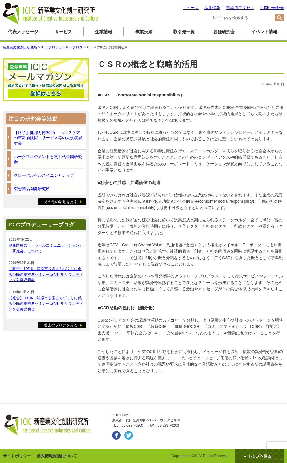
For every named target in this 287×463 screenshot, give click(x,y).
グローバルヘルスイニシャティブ (44, 175)
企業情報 (103, 31)
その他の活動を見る (60, 202)
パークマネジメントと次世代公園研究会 (48, 159)
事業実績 (143, 31)
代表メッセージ (23, 31)
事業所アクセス (240, 7)
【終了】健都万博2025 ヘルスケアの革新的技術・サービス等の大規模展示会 (48, 137)
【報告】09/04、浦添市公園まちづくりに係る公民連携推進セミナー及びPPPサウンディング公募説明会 (46, 303)
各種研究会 (224, 31)
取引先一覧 (184, 31)
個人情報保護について (57, 456)
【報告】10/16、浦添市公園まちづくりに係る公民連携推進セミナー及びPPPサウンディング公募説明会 (46, 274)
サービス (63, 31)
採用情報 (212, 7)
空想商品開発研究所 (32, 188)
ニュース (191, 7)
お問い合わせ (272, 7)
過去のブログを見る (60, 325)
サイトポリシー (17, 456)
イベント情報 (264, 31)
